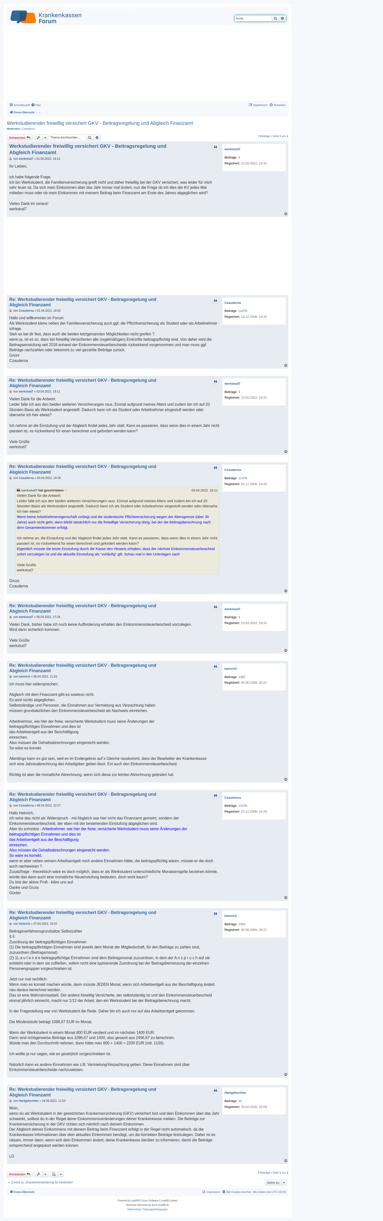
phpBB (134, 1200)
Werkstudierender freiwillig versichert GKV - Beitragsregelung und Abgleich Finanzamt (100, 123)
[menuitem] (36, 105)
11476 (242, 311)
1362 (241, 677)
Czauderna (28, 128)
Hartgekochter (235, 1092)
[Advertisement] (147, 64)
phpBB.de (163, 1205)
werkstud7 (232, 149)
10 (240, 1101)
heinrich (230, 668)
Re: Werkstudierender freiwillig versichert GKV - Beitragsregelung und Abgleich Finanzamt (82, 302)
